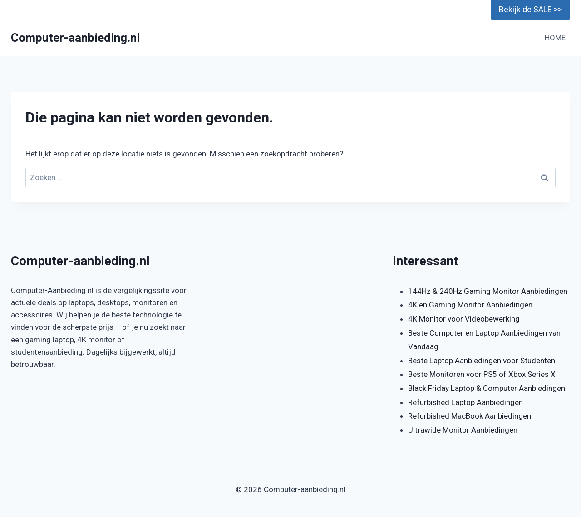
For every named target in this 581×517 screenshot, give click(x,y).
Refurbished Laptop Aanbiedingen (465, 402)
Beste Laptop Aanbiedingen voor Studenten (481, 360)
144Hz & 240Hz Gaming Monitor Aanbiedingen (487, 291)
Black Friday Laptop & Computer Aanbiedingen (486, 388)
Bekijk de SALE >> (530, 9)
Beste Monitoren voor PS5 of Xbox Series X (482, 374)
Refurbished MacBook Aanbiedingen (469, 415)
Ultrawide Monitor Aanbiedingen (462, 429)
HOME (555, 37)
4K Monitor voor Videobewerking (464, 318)
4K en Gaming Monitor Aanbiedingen (470, 304)
